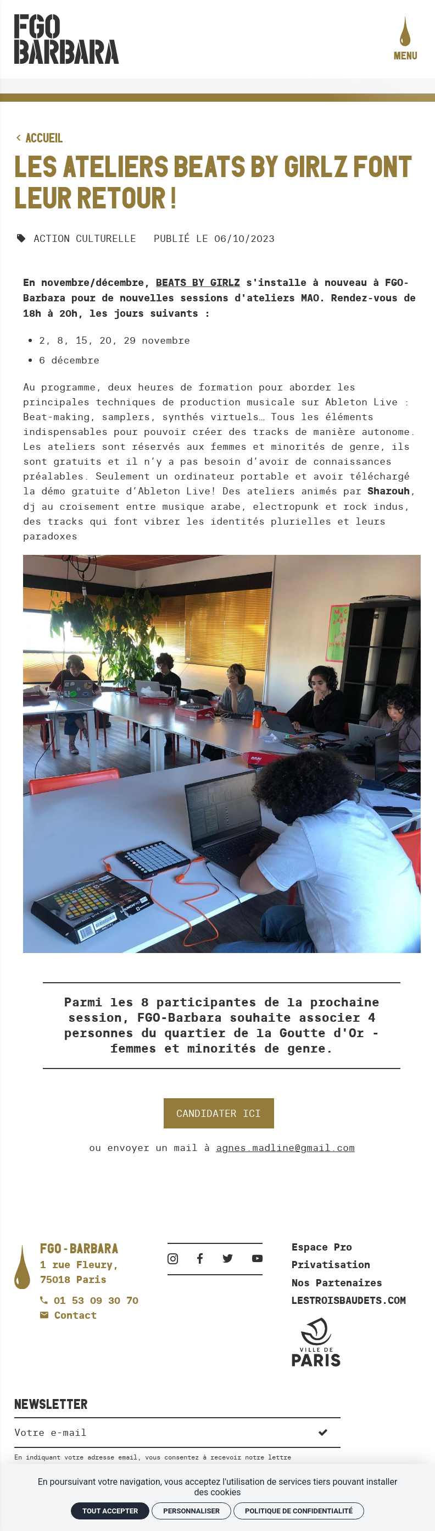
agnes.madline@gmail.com (285, 1147)
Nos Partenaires (337, 1283)
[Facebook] (203, 1258)
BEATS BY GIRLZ (198, 283)
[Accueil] (66, 39)
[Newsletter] (159, 1432)
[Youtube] (257, 1258)
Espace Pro (322, 1247)
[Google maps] (79, 1265)
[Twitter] (231, 1258)
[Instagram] (177, 1258)
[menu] (406, 39)
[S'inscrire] (323, 1432)
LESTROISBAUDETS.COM (349, 1301)
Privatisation (331, 1265)
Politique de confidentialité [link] (299, 1511)
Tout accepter (110, 1511)
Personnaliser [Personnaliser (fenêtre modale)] (191, 1511)
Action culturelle (85, 238)
